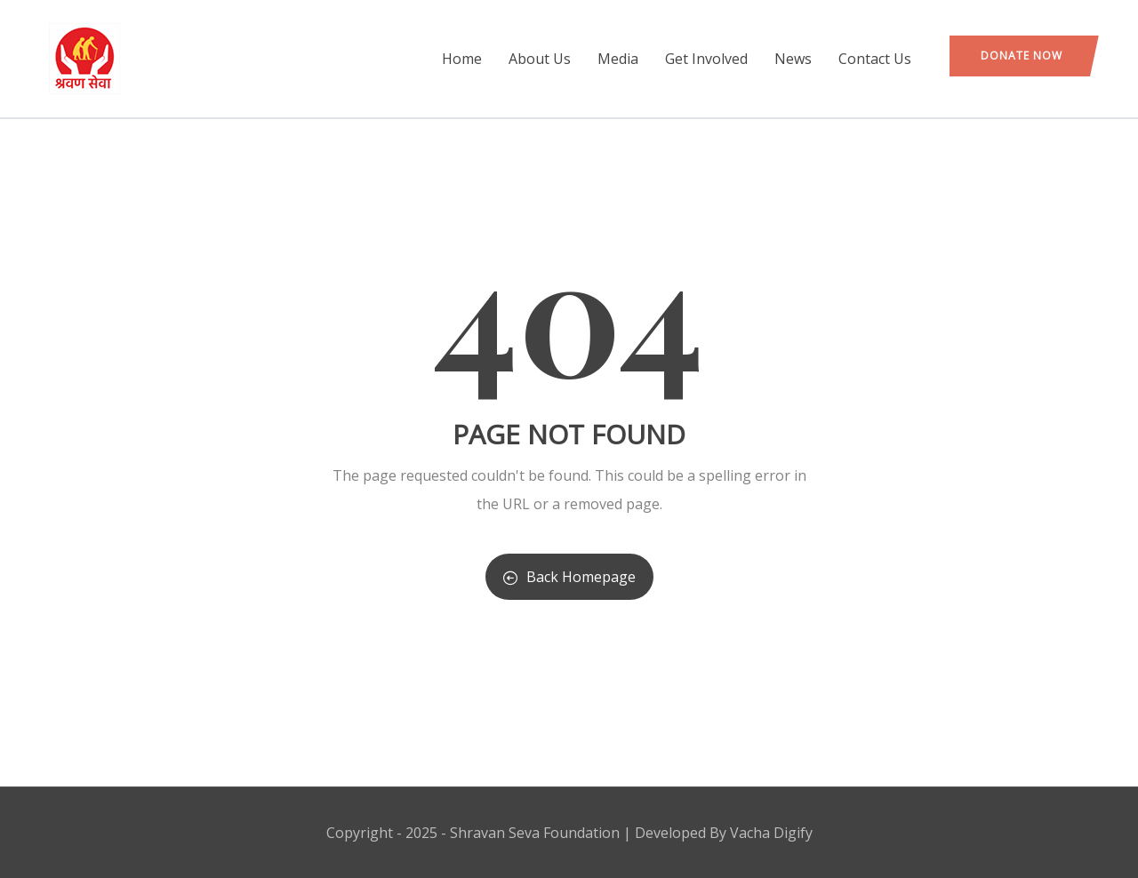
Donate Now (1021, 55)
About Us (540, 58)
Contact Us (874, 58)
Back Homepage (569, 577)
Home (462, 58)
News (793, 58)
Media (617, 58)
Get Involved (706, 58)
